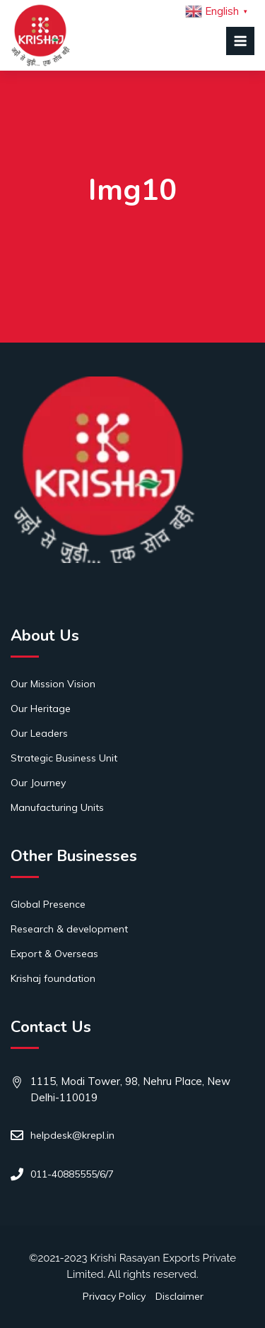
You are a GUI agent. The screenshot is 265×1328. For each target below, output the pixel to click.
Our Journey (38, 782)
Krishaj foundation (53, 978)
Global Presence (48, 904)
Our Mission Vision (53, 683)
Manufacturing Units (57, 807)
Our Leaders (39, 733)
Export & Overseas (54, 953)
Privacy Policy (114, 1296)
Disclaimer (179, 1296)
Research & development (69, 929)
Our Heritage (41, 708)
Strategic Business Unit (64, 758)
